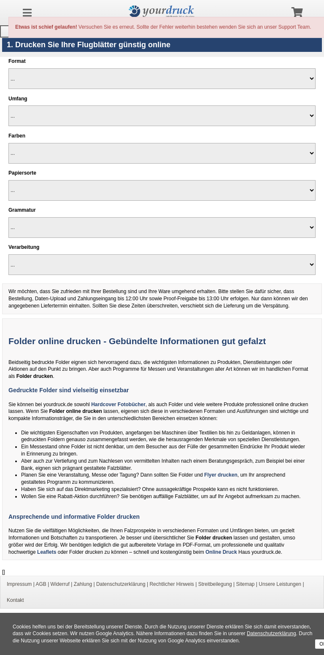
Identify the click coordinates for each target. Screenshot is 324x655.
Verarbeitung (23, 247)
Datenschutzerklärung (271, 633)
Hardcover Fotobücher (118, 404)
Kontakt (15, 600)
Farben (16, 136)
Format (17, 61)
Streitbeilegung (215, 584)
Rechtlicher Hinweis (171, 584)
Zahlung (83, 584)
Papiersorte (22, 173)
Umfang (17, 99)
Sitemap (245, 584)
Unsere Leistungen (280, 584)
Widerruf (60, 584)
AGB (40, 584)
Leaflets (46, 552)
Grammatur (22, 210)
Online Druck (221, 552)
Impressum (19, 584)
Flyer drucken (221, 475)
